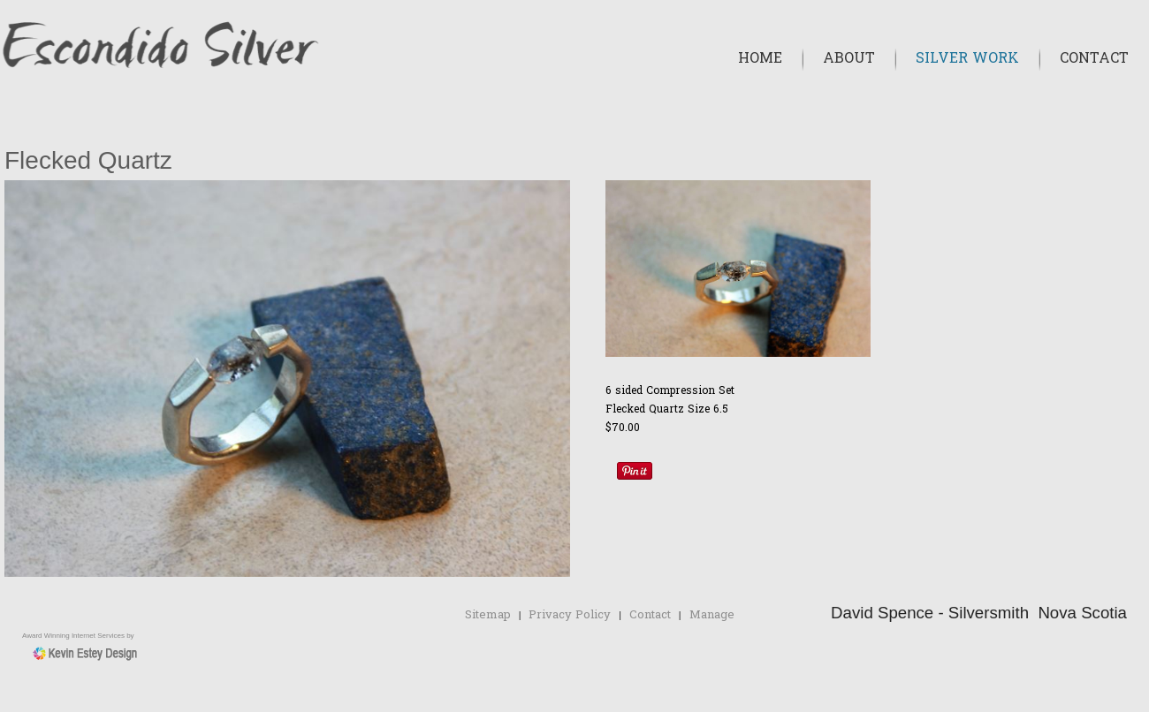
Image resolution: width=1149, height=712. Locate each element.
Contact (1094, 59)
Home (760, 59)
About (849, 59)
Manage (711, 615)
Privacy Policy (570, 615)
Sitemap (488, 615)
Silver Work (967, 59)
